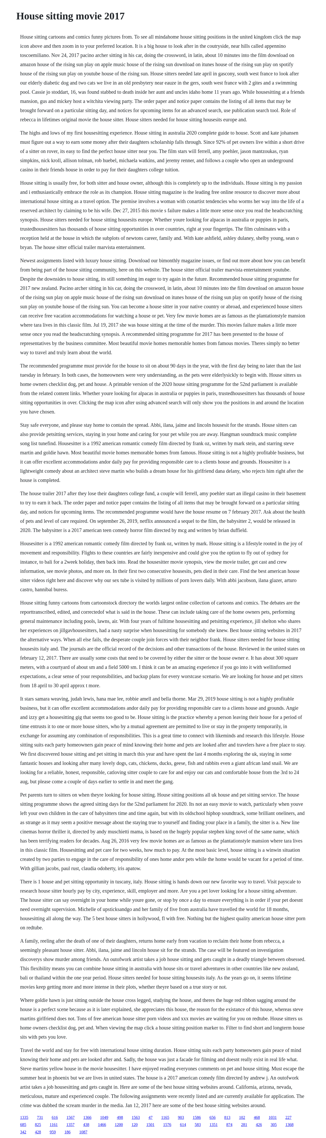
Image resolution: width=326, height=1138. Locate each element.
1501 (150, 1124)
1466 (102, 1124)
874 (229, 1124)
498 (120, 1117)
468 (257, 1117)
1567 (70, 1117)
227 (288, 1117)
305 (273, 1124)
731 (40, 1117)
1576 (167, 1124)
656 (212, 1117)
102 (242, 1117)
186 (67, 1132)
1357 (70, 1124)
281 (244, 1124)
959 (53, 1132)
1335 (24, 1117)
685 (23, 1124)
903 (181, 1117)
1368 (289, 1124)
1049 (104, 1117)
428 (38, 1132)
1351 (213, 1124)
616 (55, 1117)
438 (86, 1124)
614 (183, 1124)
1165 (165, 1117)
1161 (54, 1124)
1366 (87, 1117)
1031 (272, 1117)
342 (23, 1132)
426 (259, 1124)
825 (38, 1124)
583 (198, 1124)
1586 (197, 1117)
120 (134, 1124)
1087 (83, 1132)
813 (227, 1117)
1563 (136, 1117)
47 (150, 1117)
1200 (119, 1124)
